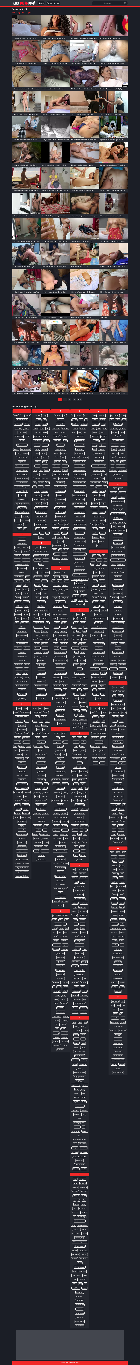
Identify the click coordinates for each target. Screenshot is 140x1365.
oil (74, 1217)
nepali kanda (79, 1106)
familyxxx (57, 520)
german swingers (60, 673)
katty (84, 614)
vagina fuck (118, 700)
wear (114, 936)
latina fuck (75, 809)
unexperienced (118, 631)
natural (83, 1047)
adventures (18, 665)
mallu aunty (76, 991)
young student (118, 1047)
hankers (56, 826)
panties (102, 491)
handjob (60, 805)
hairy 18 (60, 759)
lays (74, 834)
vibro (121, 813)
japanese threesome (79, 575)
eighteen (45, 813)
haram (66, 838)
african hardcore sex (22, 686)
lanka (73, 775)
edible (45, 788)
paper (103, 503)
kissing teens (76, 677)
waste (115, 915)
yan (123, 1001)
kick (84, 631)
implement (60, 957)
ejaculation (41, 821)
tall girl (123, 462)
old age (84, 1233)
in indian (64, 1020)
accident (17, 560)
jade (81, 420)
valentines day (114, 712)
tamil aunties (118, 474)
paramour (94, 508)
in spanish (56, 1045)
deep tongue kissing (41, 686)
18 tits (18, 453)
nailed (76, 1026)
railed (92, 560)
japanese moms (80, 541)
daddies (45, 560)
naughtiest (83, 1064)
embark (36, 851)
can (37, 453)
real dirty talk (99, 631)
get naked (57, 690)
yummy (118, 1068)
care (34, 487)
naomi (83, 1039)
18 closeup (18, 424)
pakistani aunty (99, 453)
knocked (83, 702)
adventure (22, 660)
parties (95, 533)
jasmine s (83, 587)
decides (45, 648)
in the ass (60, 1050)
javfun (81, 600)
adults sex (18, 648)
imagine (56, 941)
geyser (60, 723)
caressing (38, 495)
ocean (84, 1196)
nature (75, 1064)
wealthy (122, 932)
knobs (83, 698)
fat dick (64, 554)
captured (37, 478)
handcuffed (55, 800)
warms (122, 903)
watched (114, 920)
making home (79, 941)
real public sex (98, 665)
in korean (63, 1024)
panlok (95, 491)
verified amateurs (117, 738)
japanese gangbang (79, 495)
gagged (56, 577)
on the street (80, 1326)
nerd (83, 1114)
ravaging (103, 589)
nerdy (79, 1118)
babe (25, 708)
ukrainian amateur (118, 501)
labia (79, 738)
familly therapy (63, 474)
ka (74, 614)
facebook (65, 428)
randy (102, 577)
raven (96, 593)
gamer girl (57, 585)
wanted (114, 890)
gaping (55, 618)
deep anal (44, 656)
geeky (60, 639)
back (26, 733)
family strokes (60, 499)
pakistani (101, 449)
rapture (102, 581)
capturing (45, 478)
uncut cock (118, 577)
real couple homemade (98, 627)
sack (92, 712)
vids (114, 826)
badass (21, 746)
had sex (57, 733)
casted (41, 537)
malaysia (75, 966)
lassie (81, 788)
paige (99, 428)
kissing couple (79, 673)
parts (102, 537)
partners (95, 537)
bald (26, 754)
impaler (65, 945)
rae (94, 556)
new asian (82, 1144)
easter (37, 725)
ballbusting (22, 771)
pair (103, 441)
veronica (114, 754)
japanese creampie (80, 487)
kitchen (85, 677)
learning (79, 859)
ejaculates (41, 817)
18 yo (17, 516)
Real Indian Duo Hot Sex (79, 267)
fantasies (55, 529)
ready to (96, 606)
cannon (37, 466)
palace (96, 478)
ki (74, 631)
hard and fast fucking (60, 851)
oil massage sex (79, 1221)
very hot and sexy (118, 771)
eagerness (37, 712)
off (79, 1200)
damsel (44, 581)
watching (115, 924)
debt (41, 639)
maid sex (82, 920)
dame (46, 577)
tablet (117, 420)
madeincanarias (80, 899)
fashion (60, 541)
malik (76, 987)
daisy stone (38, 577)
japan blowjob (79, 441)
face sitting (56, 428)
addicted (25, 597)
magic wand (83, 911)
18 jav (27, 436)
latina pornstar (79, 813)
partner (102, 533)
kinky (82, 652)
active (25, 585)
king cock (82, 644)
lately (73, 792)
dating (37, 618)
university (113, 660)
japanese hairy (79, 508)
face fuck (60, 420)
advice (27, 665)
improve (65, 982)
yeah (118, 1005)
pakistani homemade (98, 466)
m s (79, 869)
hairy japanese (60, 771)
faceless (64, 436)
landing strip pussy (80, 767)
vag (114, 696)
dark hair (44, 597)
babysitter (19, 733)
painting (96, 441)
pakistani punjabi (98, 470)
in (53, 987)
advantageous (22, 656)
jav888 (74, 600)
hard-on (60, 905)
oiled (73, 1225)
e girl (34, 708)
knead (86, 690)
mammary (84, 995)
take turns (115, 445)
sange (104, 746)
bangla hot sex (22, 834)
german (63, 648)
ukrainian (122, 497)
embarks (41, 855)
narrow (76, 1043)
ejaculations (37, 826)
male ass (75, 982)
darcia (45, 593)
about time (25, 551)
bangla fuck (22, 821)
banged (18, 809)
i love (66, 920)
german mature (60, 665)
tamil (112, 466)
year (124, 1005)
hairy (64, 754)
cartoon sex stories (41, 524)
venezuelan (114, 729)
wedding (121, 982)
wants (115, 894)
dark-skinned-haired (41, 610)
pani (105, 487)
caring (46, 495)
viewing (120, 830)
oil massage (82, 1217)
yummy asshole (118, 1072)
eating (44, 738)
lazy (79, 834)
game (59, 581)
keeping (82, 618)
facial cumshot (60, 449)
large (74, 780)
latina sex (80, 817)
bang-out (26, 800)
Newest (41, 3)
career (41, 487)
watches (122, 920)
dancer (37, 589)
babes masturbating (22, 717)
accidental (26, 560)
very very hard (117, 796)
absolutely (26, 556)
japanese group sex (79, 503)
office (74, 1208)
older (75, 1271)
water (122, 924)
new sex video (79, 1165)
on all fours (75, 1288)
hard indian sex (60, 884)
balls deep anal (22, 784)
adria (17, 618)
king (75, 644)
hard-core (65, 901)
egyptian (44, 796)
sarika (95, 763)
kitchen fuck (79, 681)
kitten (84, 686)
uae (115, 489)
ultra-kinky (122, 530)
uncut (122, 572)
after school (22, 694)
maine (83, 924)
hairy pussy (56, 780)
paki (94, 449)
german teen (57, 677)
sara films (96, 754)
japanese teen (79, 571)
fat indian (56, 558)
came (45, 432)
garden (57, 623)
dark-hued (41, 606)
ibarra (61, 928)
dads (35, 572)
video (124, 817)
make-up (84, 932)
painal (95, 432)
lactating (76, 742)
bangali (17, 805)
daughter (44, 618)
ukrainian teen (118, 518)
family (54, 478)
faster (54, 550)
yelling (121, 1009)
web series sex (118, 957)
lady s (76, 750)
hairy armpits (60, 763)
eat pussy (46, 733)
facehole (56, 436)
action (19, 585)
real (103, 606)
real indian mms (99, 652)
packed (95, 420)
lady (76, 746)
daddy (41, 564)
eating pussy (38, 746)
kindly (85, 639)
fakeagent (57, 470)
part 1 (98, 524)
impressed (60, 974)
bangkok (26, 813)
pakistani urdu (96, 474)
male (84, 978)
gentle (56, 644)
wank (121, 878)
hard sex (56, 901)
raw (102, 593)
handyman (56, 821)
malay (84, 949)
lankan (80, 775)
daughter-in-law (39, 623)
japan (85, 432)
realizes (102, 681)
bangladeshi (22, 855)
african (27, 677)
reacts (103, 597)
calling (36, 428)
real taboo (95, 673)
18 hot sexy (22, 432)
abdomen (22, 539)
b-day (19, 708)
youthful (113, 1064)
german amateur (60, 652)
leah (73, 842)
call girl (38, 424)
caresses (45, 491)
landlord (74, 771)
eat (44, 729)
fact (57, 457)
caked (39, 420)
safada (95, 717)
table (111, 420)
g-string (57, 572)
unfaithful (118, 635)
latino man (84, 826)
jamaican (75, 424)
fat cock (56, 554)
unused (122, 677)
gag (64, 572)
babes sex (19, 721)
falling (65, 470)
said (103, 721)
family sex (60, 495)
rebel (102, 694)
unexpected (118, 618)
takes (122, 445)
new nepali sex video (79, 1156)
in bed (66, 987)
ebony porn (41, 775)
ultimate (113, 522)
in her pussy (57, 1016)
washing (114, 911)
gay (55, 635)
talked (122, 453)
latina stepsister (80, 821)
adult (16, 623)
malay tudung (79, 957)
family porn (60, 483)
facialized (64, 453)
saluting (102, 729)
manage (75, 1012)
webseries (118, 974)
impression (60, 978)
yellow (115, 1014)
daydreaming (38, 627)
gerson (66, 677)
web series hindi (118, 953)
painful (102, 432)
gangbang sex (60, 602)
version (122, 754)
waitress (121, 857)
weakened (114, 932)
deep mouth (41, 681)
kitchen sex (76, 686)
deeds (46, 652)
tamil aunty (117, 478)
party (94, 541)
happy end (63, 834)
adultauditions (22, 631)
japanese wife (79, 583)
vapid (121, 721)
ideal (59, 932)
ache (27, 577)
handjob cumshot (60, 809)
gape (65, 606)
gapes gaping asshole (60, 614)
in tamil (65, 1045)
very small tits (118, 792)
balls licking (18, 792)
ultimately (122, 522)
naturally (84, 1060)
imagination (63, 936)
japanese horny (79, 512)
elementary (38, 842)
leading (76, 838)
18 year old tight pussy (22, 487)
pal (105, 474)
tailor (122, 432)
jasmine (75, 587)
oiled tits (75, 1229)
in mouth (64, 1033)
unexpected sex (118, 627)
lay (86, 830)
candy (45, 462)
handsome (63, 817)
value (124, 712)
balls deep (22, 780)
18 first (26, 428)
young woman (118, 1056)
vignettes (121, 834)
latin (79, 800)
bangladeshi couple (22, 859)
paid (92, 428)
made (82, 882)
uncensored (118, 543)
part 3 (95, 529)
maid (75, 920)
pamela (98, 487)
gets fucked (56, 698)
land (85, 759)
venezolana (121, 725)
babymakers (22, 729)
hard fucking (60, 880)
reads (102, 602)
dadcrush (37, 560)
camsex (44, 449)
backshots (26, 738)
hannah (64, 826)
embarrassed (41, 859)
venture (123, 729)
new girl (74, 1148)
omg (80, 1284)
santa (102, 750)
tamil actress (121, 466)
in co (63, 995)
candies (37, 462)
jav (76, 592)
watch (121, 915)
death (35, 639)
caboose (38, 415)
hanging (65, 821)
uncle (113, 564)
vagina (120, 696)
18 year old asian (22, 470)
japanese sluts (79, 562)
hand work (60, 796)
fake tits (65, 466)
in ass (59, 987)
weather (115, 945)
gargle (64, 623)
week (122, 987)
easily (47, 721)
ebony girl (41, 771)
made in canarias (79, 890)
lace (85, 738)
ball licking (22, 763)
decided (37, 648)
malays (84, 962)
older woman (76, 1275)
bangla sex (21, 838)
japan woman (79, 453)
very (123, 759)
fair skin (57, 462)
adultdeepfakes (22, 635)
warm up (114, 899)
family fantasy (63, 478)
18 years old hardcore (22, 512)
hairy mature (60, 775)
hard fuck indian (60, 876)
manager (83, 1012)
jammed (83, 428)
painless (103, 436)
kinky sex (77, 656)
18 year (25, 453)
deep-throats (41, 698)
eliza (46, 842)
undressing (118, 614)
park (101, 516)
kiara (78, 631)
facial (65, 441)
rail (103, 556)
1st (25, 529)
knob (76, 698)
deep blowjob (41, 665)
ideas (55, 936)
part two (102, 529)
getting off (60, 715)
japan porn (79, 449)
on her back (79, 1296)
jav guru (75, 596)
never (79, 1135)
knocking (84, 706)
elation (38, 830)
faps (66, 537)
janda (73, 432)
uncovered (114, 572)
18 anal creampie (21, 420)
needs (83, 1097)
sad (98, 712)
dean (37, 635)
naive (79, 1030)
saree (94, 759)
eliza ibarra (38, 847)
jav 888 (82, 592)
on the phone (79, 1321)
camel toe (37, 436)
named (83, 1035)
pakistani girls (98, 462)
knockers (75, 706)
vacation (121, 691)
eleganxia (45, 838)
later (79, 792)
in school (56, 1041)
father (60, 562)
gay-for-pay (63, 635)
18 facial (18, 428)
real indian (99, 648)
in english (64, 999)
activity (18, 589)
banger (26, 809)
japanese (85, 457)
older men (82, 1271)
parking (95, 520)
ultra (113, 526)
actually (18, 593)
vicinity (112, 817)
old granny (75, 1254)
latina (85, 800)
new (75, 1144)
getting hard (60, 706)
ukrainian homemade (118, 514)
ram (94, 568)
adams (26, 593)
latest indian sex (79, 796)
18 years (22, 495)
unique (118, 648)
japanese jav (80, 520)
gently (56, 648)
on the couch (79, 1313)
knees (76, 694)
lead (85, 834)
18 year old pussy (22, 478)
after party (22, 690)
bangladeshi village (22, 876)
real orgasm (99, 660)
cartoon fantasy (41, 512)
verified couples (118, 742)
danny (38, 593)
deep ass (41, 660)
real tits (103, 673)
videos (123, 821)
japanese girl (79, 499)
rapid (95, 581)
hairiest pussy (60, 750)
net (84, 1127)
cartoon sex (41, 520)
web (122, 945)
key (80, 627)
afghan (25, 673)
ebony (41, 750)
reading (95, 602)
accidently (22, 572)
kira (84, 656)
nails (73, 1030)
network (84, 1131)
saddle (104, 712)
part (92, 524)
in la (57, 1029)
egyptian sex (41, 809)
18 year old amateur (22, 466)
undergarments (118, 585)
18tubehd (25, 516)
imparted (56, 949)
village (123, 838)
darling (36, 614)
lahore (83, 750)
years (114, 1009)
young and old (118, 1026)
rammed (101, 568)
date (47, 614)
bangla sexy (22, 842)
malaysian (84, 966)
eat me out (36, 733)
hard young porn (18, 13)
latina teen (75, 826)
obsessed (75, 1191)
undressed (118, 606)
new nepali (83, 1152)
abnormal (26, 547)
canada (36, 457)
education (37, 792)
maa (75, 874)
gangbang (65, 597)
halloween (56, 784)
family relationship (60, 487)
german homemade (60, 660)
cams (37, 449)
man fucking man (79, 1003)
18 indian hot (19, 436)
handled (56, 813)
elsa (46, 847)
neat (76, 1089)
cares (47, 487)
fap (54, 537)
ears (41, 721)
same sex (95, 738)
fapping (60, 537)
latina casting (79, 805)
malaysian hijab (80, 970)
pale (102, 478)
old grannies (83, 1250)
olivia (74, 1284)
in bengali (57, 991)
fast (66, 545)
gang (66, 589)
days (46, 627)
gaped (60, 610)
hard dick (65, 863)
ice (67, 928)
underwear (114, 597)
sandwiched (99, 742)
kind (73, 639)
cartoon (44, 503)
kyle (86, 727)
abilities (17, 547)
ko (76, 715)
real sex (104, 669)
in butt (65, 991)
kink (76, 652)
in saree (64, 1037)
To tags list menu (53, 3)
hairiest (60, 746)
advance (26, 648)
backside (17, 742)
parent (95, 512)
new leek (75, 1152)
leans (83, 851)
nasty (83, 1043)
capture (44, 474)
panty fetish (98, 499)
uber (120, 489)
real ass (104, 610)
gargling (64, 627)
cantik (47, 470)
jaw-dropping (79, 604)
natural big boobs (79, 1051)
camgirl (46, 441)
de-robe (44, 631)
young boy (122, 1030)
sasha (102, 763)
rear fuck (101, 690)
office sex (84, 1212)
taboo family (118, 424)
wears (115, 941)
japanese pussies (79, 550)
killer (78, 635)
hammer (65, 784)
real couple (98, 623)
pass (98, 545)
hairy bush (60, 767)
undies (123, 597)
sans (95, 750)
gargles (56, 627)
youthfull (122, 1064)
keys (85, 627)
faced (56, 432)
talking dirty (121, 457)
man (84, 999)
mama (85, 991)
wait (123, 853)
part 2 (105, 524)
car (35, 483)
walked (121, 869)
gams (54, 589)
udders (113, 497)
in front (56, 1003)
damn (37, 581)
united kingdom (118, 652)
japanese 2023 (79, 466)
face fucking (60, 424)
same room (102, 733)
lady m (82, 746)
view (114, 830)
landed (79, 763)
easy (38, 729)
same (94, 733)
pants (95, 495)
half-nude (65, 780)
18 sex (16, 449)
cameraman (37, 441)
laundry (74, 830)
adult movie (25, 623)
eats (46, 746)
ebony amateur (41, 754)
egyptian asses (41, 800)
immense (64, 941)
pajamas (102, 445)
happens (65, 830)
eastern (44, 725)
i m (65, 924)
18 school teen (22, 445)
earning (44, 717)
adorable (18, 614)
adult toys (22, 627)
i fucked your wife (61, 915)
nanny (76, 1039)
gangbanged (57, 606)
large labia (82, 780)
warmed (122, 899)
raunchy (95, 585)
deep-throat (41, 690)
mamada (75, 995)
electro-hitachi (44, 834)
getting (65, 698)
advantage (22, 652)
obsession (84, 1191)
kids (73, 635)
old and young (79, 1238)
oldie (75, 1279)
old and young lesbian (80, 1242)
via (124, 805)
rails (105, 560)
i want (55, 928)
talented (121, 449)
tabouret (122, 428)
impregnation (60, 970)
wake (121, 861)
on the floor (79, 1317)
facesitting (57, 441)
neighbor (76, 1102)
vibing (114, 809)
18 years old (22, 508)
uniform (122, 644)
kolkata (82, 715)
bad (15, 746)
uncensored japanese (118, 560)
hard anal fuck (60, 847)
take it (118, 436)
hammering (57, 792)
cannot (45, 466)
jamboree (84, 424)
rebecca (95, 694)
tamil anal (113, 470)
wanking (114, 882)
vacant (114, 691)
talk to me (114, 453)
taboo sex (114, 428)
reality (103, 677)
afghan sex (18, 677)
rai (99, 556)
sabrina (104, 708)
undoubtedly (118, 602)
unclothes (121, 564)
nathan (76, 1047)
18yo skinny (25, 520)
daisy (47, 572)
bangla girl (22, 826)
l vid (74, 738)
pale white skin (95, 483)
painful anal (94, 436)
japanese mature (79, 529)
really (94, 686)
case (37, 529)
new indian (83, 1148)
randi (101, 572)
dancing (44, 589)
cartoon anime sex (41, 508)
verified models (118, 746)
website (113, 982)
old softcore (83, 1259)
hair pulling (57, 742)
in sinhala (65, 1041)
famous (64, 520)
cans (35, 470)
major (76, 928)
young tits (118, 1051)
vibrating (121, 809)
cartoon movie (41, 516)
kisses (83, 665)
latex (73, 800)
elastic (46, 826)
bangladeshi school (22, 872)
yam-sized (115, 1001)
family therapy (60, 512)
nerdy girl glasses (79, 1123)
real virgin (95, 677)
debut (47, 639)
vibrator (115, 813)
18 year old (22, 462)
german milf (60, 669)
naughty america (79, 1072)
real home (99, 639)
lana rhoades (77, 759)
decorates (38, 652)
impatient (64, 949)
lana (84, 754)
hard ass (60, 855)
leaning (76, 851)
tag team (115, 432)
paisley (94, 445)
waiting (114, 857)
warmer (114, 903)
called (45, 424)
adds (26, 606)
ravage (103, 585)
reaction (95, 597)
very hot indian (118, 775)
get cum (62, 681)
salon (105, 725)
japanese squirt (79, 566)
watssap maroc (115, 928)
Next (79, 399)
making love (79, 945)
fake (64, 462)
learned (82, 855)
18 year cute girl (22, 457)
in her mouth (60, 1012)
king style (84, 648)
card (47, 483)
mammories (76, 999)
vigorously (114, 838)
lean (76, 847)
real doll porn (95, 635)
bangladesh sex (22, 851)
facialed (56, 453)
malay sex (79, 953)
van (122, 717)
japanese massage (80, 524)
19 (26, 524)
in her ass (60, 1008)
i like (60, 920)
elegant (36, 838)
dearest (44, 635)
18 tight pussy (25, 449)
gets (65, 690)
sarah (103, 754)
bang (25, 796)
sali (99, 725)
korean (75, 719)
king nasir (75, 648)
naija (79, 1022)
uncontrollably (118, 568)
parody (102, 520)
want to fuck (121, 886)
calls (41, 428)
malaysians (76, 978)
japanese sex (79, 558)
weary (121, 941)
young (123, 1022)
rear (94, 690)
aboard (17, 551)
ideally (66, 932)
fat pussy (65, 558)
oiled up (83, 1229)
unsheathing (118, 673)
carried (35, 499)
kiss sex (82, 660)
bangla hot (22, 830)
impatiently (60, 953)
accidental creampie (22, 564)
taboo (124, 420)
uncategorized (118, 539)
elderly (35, 834)
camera (45, 436)
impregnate (60, 962)
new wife (76, 1169)
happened (56, 830)
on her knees (79, 1305)
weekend (118, 991)
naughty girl (79, 1081)
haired (65, 742)
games (65, 585)
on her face (79, 1300)
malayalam (75, 962)
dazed (37, 631)
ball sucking (22, 767)
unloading (122, 660)
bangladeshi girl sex (22, 868)
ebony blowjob (41, 767)
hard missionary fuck (60, 888)
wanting (121, 890)
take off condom (118, 441)
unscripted (113, 669)
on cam (84, 1288)
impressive (56, 982)
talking (113, 457)
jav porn (83, 596)
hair (63, 738)
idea (54, 932)
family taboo (60, 503)
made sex (79, 894)
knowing (76, 711)
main (76, 924)
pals (92, 487)
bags (28, 746)
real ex (104, 635)
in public (56, 1037)
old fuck (74, 1250)
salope (95, 729)
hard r (60, 893)
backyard (26, 742)
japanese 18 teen (79, 462)
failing (63, 457)
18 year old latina (22, 474)
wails (118, 853)
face (64, 415)
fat (60, 550)
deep (36, 656)
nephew (76, 1114)
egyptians (37, 813)
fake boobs (56, 466)
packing (102, 420)
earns (35, 721)
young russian (118, 1043)
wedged (114, 987)
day (47, 623)
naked (86, 1030)
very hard (122, 763)
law (81, 830)
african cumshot (22, 681)
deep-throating (41, 694)
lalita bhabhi (77, 754)
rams (95, 572)
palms (105, 483)
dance (45, 585)
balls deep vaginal (22, 788)
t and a (116, 415)
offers (83, 1204)
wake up (114, 865)
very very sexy (115, 805)
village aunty (118, 842)
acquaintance (18, 581)
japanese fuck (79, 491)
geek (54, 639)
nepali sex (84, 1110)
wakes (122, 865)
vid (118, 817)
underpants (118, 589)
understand (118, 593)
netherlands (75, 1131)
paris (96, 516)
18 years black (22, 499)
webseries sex (117, 978)
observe (75, 1187)
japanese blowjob (79, 483)
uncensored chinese (118, 551)
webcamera (118, 970)
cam (47, 428)
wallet (115, 878)
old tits (80, 1263)
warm (121, 894)
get (56, 681)
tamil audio (122, 470)
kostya (85, 723)
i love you (58, 924)
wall (122, 874)
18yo (16, 520)
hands (56, 817)
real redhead (95, 669)
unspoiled (114, 677)
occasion (76, 1196)
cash (41, 533)
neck (82, 1089)
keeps (76, 623)
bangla (16, 817)
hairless (57, 754)
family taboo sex (60, 508)
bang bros (18, 800)
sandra (103, 738)
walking (115, 874)
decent (37, 644)
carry (42, 499)
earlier (46, 712)
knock (75, 702)
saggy (102, 717)
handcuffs (65, 800)
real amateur (95, 610)
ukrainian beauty (118, 505)
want (112, 886)
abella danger (22, 543)
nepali (84, 1102)
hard (55, 842)
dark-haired (41, 602)
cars (48, 499)
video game (114, 821)
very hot (118, 767)
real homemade (99, 644)
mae (75, 907)
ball (27, 759)
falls (54, 474)
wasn (122, 911)
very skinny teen (118, 788)
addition (26, 602)
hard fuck (60, 872)
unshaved (123, 669)
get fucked (56, 686)
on (85, 1284)
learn (75, 855)
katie (78, 614)
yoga (122, 1018)
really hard (102, 686)
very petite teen (118, 780)
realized (94, 681)
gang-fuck (56, 597)
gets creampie (60, 694)
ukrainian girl (118, 509)
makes (76, 936)
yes (121, 1014)
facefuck (63, 432)
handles (64, 813)
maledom (84, 982)
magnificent (83, 915)
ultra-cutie (113, 530)
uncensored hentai (118, 556)
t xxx (123, 415)
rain (92, 564)
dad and (43, 547)
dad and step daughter (41, 551)
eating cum (41, 742)
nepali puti (75, 1110)
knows (84, 711)
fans (66, 524)
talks (112, 462)
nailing (83, 1026)
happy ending (57, 838)
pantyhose (95, 503)
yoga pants (114, 1022)
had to (64, 733)
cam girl (38, 432)
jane (79, 432)
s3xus (97, 708)
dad (37, 547)
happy (56, 834)
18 (21, 415)
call (45, 420)
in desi (56, 999)
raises (104, 564)
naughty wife (76, 1085)
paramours (103, 508)
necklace (76, 1093)
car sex (41, 483)
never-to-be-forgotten (79, 1139)
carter (37, 503)
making (83, 936)
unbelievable (118, 535)
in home (56, 1020)
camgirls (37, 445)
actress (25, 589)
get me (65, 686)
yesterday (115, 1018)
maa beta (82, 874)
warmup (114, 907)
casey (35, 533)
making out (76, 949)
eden (46, 784)
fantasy (64, 533)
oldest (85, 1275)
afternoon (22, 698)
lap (86, 775)
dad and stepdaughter (41, 556)
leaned (82, 847)
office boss (82, 1208)
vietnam (120, 826)
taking (114, 449)
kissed (76, 665)
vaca (121, 687)
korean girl (83, 719)
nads (74, 1022)
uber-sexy (122, 493)
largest (83, 784)
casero (44, 529)
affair (26, 669)
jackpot (79, 415)
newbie (84, 1169)
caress (37, 491)
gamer (66, 581)
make (83, 928)
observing (83, 1187)
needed (76, 1097)
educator (46, 792)
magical (74, 915)
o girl (75, 1179)
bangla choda (25, 817)
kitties (73, 690)
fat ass (66, 550)
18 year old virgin (22, 491)
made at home (79, 886)
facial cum (60, 445)
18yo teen (20, 524)
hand (65, 792)
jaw (86, 600)
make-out (75, 932)
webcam (118, 962)
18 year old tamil (22, 483)
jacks (85, 415)
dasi (42, 614)
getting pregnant (60, 719)
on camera (79, 1292)
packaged (102, 415)
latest (85, 792)
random (95, 577)
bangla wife (22, 847)
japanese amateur (79, 470)
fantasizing (64, 529)
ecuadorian (38, 784)
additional (19, 606)
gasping (63, 631)
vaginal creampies (118, 704)
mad (76, 882)
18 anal (27, 415)
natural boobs (79, 1056)
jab (73, 415)
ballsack (27, 792)
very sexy (118, 784)
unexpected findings (118, 623)
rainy (98, 564)
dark (37, 597)
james (76, 428)
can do (44, 453)
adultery (22, 639)
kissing (79, 669)
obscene (83, 1183)
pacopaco (96, 424)
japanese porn (79, 545)
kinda (79, 639)
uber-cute (113, 493)
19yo (19, 529)
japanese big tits (79, 474)
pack (94, 415)
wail (112, 853)
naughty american (79, 1076)
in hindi (65, 1016)
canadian (45, 457)
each (40, 708)
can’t (37, 474)
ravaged (94, 589)
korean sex (76, 723)
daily (41, 572)
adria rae (25, 618)
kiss (75, 660)
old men (74, 1259)
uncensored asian (118, 547)
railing (99, 560)
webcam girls (118, 966)
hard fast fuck (60, 868)
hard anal (63, 842)
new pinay (79, 1160)
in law (63, 1029)
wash (122, 907)
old (78, 1233)
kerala (74, 627)
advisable (19, 669)
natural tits (75, 1060)
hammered (60, 788)
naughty (79, 1068)
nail (85, 1022)
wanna (122, 882)
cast (47, 533)
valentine (121, 708)
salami (93, 725)
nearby (85, 1085)
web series (118, 949)
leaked (85, 842)
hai (58, 738)
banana (19, 796)
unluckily (113, 665)
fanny (60, 524)
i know (54, 920)
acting (28, 581)
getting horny (60, 711)
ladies (84, 742)
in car (57, 995)
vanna (115, 721)
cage (45, 415)
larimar (74, 788)
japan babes (79, 436)
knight (83, 694)
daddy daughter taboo (41, 568)
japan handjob (79, 445)
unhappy (114, 644)
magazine (82, 907)
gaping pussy (64, 618)
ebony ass (41, 759)
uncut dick (118, 581)
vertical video (115, 759)
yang (112, 1005)
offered (76, 1204)
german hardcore (60, 656)
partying (101, 541)
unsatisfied (122, 665)
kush (80, 727)
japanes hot (75, 457)
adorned (26, 614)
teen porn (103, 317)
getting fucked (60, 702)
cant (40, 470)
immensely (56, 945)
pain (104, 428)
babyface (22, 725)
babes (16, 712)
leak (79, 842)
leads (83, 838)
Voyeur (28, 13)
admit (26, 610)
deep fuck (41, 669)
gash (56, 631)
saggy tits (96, 721)
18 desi (27, 424)
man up (75, 1008)
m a (74, 869)
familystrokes (60, 516)
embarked (45, 851)
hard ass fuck (60, 859)
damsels (38, 585)
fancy (54, 524)
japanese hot (79, 516)
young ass (113, 1030)
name (76, 1035)
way (124, 928)
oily (73, 1233)
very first (113, 763)
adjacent (18, 610)
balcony (19, 754)
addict (18, 597)
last (86, 788)
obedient (82, 1179)
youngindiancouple (118, 1060)
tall (117, 462)
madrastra (84, 903)
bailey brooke (24, 750)
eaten (38, 738)
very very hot (118, 800)
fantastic (56, 533)
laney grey (83, 771)
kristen (74, 727)
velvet (113, 725)
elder (44, 830)
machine (74, 878)
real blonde (98, 614)
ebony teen (41, 780)
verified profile (118, 750)
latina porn (84, 809)
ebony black (41, 763)
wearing (120, 936)
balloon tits (19, 775)
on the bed (79, 1309)
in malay (56, 1033)
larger (76, 784)
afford (18, 673)
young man (118, 1039)
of (74, 1200)
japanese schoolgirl (79, 554)
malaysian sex (79, 974)
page (103, 424)
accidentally (22, 568)
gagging (64, 577)
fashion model (57, 545)
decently (44, 644)
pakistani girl (99, 457)
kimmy (85, 635)
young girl (118, 1035)
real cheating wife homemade (98, 619)
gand (60, 589)
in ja (56, 1024)
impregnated (60, 966)
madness (75, 903)
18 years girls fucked (22, 503)
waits (115, 861)
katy (75, 618)
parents (102, 512)
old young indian (79, 1267)
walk (114, 869)
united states (118, 656)
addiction (18, 602)
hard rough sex (60, 897)
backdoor (17, 738)
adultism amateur (21, 644)
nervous (77, 1127)
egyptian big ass (41, 805)
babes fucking (25, 712)
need (84, 1093)
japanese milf (79, 533)
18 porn (22, 441)
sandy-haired (95, 746)
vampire (115, 717)
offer (83, 1200)
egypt (37, 796)
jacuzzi (74, 420)
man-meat (83, 1008)
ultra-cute (121, 526)
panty (102, 495)
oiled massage (82, 1225)
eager (47, 708)
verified (118, 733)
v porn (115, 687)
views (113, 834)
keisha (83, 623)
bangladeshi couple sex (22, 863)
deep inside (41, 673)
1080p (16, 415)
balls (26, 775)
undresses (118, 610)
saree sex (102, 759)
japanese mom (79, 537)
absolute (17, 556)
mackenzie (83, 878)
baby (26, 721)
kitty (79, 690)
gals (53, 581)
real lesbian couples (98, 656)
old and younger (79, 1246)
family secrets (60, 491)
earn (37, 717)
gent (66, 639)
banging (17, 813)
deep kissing (41, 677)
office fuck (75, 1212)
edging (38, 788)
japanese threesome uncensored (79, 579)
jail (86, 420)
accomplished (19, 577)
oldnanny (83, 1279)
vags (113, 708)
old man (84, 1254)
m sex (85, 869)
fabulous (57, 415)
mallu (82, 987)
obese (75, 1183)
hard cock (56, 863)
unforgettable (118, 639)
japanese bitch (79, 478)
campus (45, 445)
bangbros (26, 805)
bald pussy (19, 759)
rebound (98, 698)
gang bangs (60, 593)
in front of (64, 1003)
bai (16, 750)
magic (74, 911)
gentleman (63, 644)
